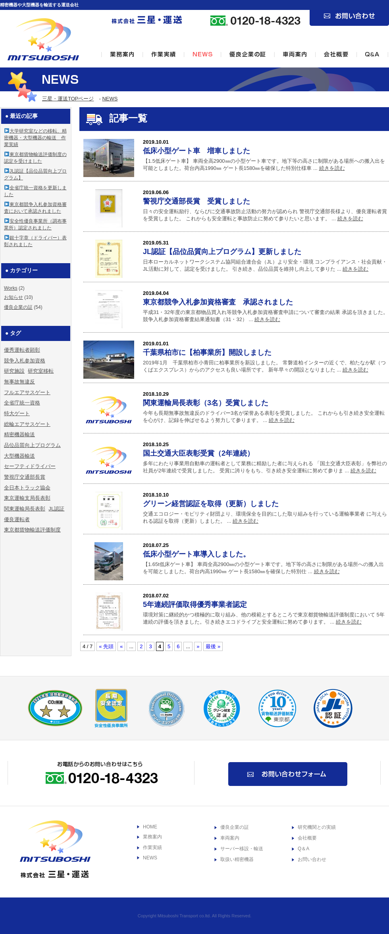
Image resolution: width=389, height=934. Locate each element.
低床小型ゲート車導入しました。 (196, 554)
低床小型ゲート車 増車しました (196, 151)
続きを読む (332, 168)
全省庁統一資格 (22, 403)
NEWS (109, 99)
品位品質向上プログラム (32, 445)
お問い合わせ (312, 859)
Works (10, 288)
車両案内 (229, 838)
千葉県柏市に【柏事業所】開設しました (207, 352)
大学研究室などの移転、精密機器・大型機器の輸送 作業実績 (35, 137)
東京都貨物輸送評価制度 (32, 530)
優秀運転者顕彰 (22, 350)
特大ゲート (17, 413)
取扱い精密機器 (237, 859)
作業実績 (152, 847)
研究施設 (14, 371)
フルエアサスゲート (27, 392)
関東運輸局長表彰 (24, 509)
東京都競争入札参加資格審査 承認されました (218, 302)
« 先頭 (106, 646)
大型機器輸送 (19, 456)
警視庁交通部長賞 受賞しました (196, 201)
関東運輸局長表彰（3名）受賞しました (205, 403)
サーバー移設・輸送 (241, 848)
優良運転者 (17, 519)
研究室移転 (41, 371)
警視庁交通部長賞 (24, 477)
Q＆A (303, 848)
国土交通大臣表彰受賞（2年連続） (198, 453)
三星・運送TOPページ (68, 99)
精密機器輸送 (19, 434)
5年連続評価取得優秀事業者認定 (195, 605)
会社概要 (307, 838)
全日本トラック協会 (27, 488)
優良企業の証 (18, 307)
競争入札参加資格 (24, 361)
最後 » (213, 646)
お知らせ (13, 297)
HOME (150, 827)
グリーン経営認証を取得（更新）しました (211, 504)
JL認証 (56, 509)
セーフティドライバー (30, 466)
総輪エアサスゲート (27, 424)
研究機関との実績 (317, 827)
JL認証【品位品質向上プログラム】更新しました (222, 252)
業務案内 (152, 837)
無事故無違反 (19, 382)
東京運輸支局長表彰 (27, 498)
